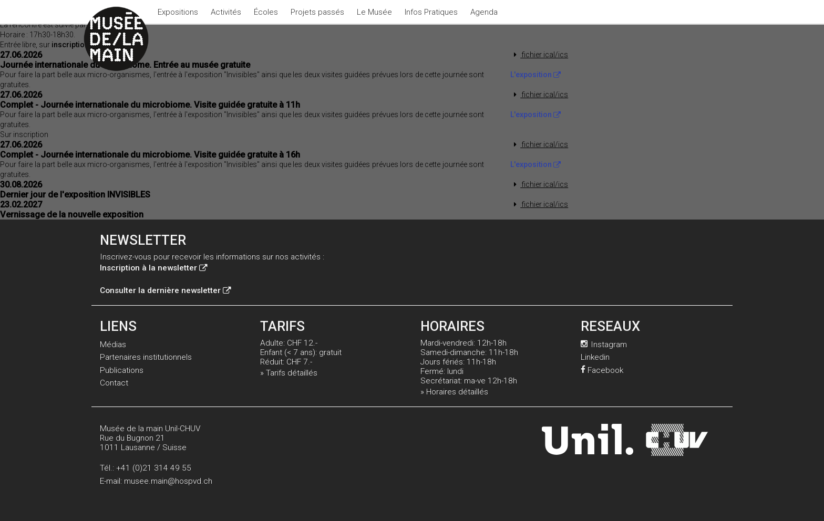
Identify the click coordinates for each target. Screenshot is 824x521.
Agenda (484, 12)
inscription (75, 44)
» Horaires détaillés (454, 392)
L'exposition (535, 74)
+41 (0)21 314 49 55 (153, 468)
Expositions (178, 12)
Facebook (602, 370)
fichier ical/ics (539, 54)
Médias (113, 344)
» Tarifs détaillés (288, 373)
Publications (121, 370)
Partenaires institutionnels (146, 357)
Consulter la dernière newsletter (165, 290)
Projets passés (317, 12)
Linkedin (595, 357)
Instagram (604, 344)
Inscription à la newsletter (153, 268)
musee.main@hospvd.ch (168, 481)
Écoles (266, 12)
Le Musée (374, 12)
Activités (226, 12)
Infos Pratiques (431, 12)
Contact (114, 383)
